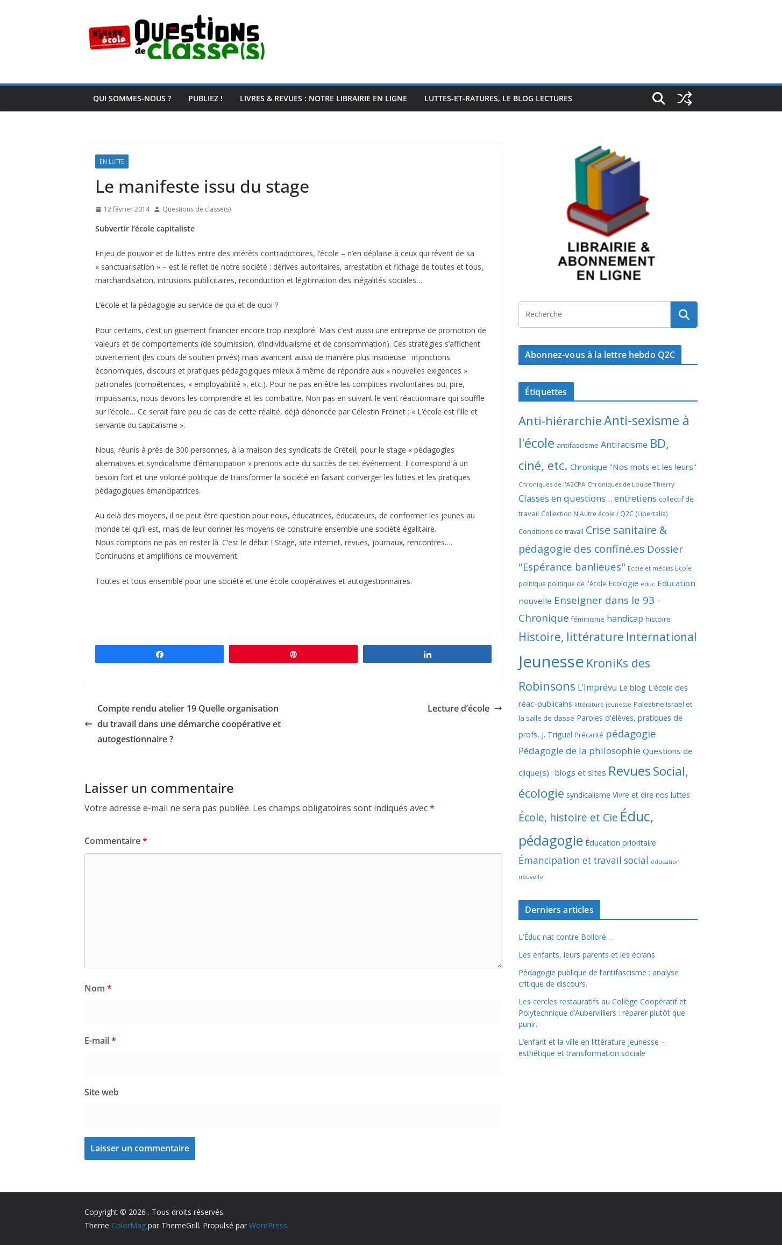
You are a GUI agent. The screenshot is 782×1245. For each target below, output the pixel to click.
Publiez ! (205, 98)
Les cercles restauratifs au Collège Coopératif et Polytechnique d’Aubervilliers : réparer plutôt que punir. (602, 1012)
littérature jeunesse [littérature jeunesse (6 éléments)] (602, 704)
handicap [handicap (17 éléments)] (625, 618)
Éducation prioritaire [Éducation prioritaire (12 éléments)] (620, 843)
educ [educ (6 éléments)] (648, 584)
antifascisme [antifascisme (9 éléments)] (578, 445)
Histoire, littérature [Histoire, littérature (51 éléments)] (571, 636)
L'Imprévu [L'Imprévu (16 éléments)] (597, 687)
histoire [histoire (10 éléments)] (658, 619)
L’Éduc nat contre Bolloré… (565, 937)
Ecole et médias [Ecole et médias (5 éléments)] (650, 568)
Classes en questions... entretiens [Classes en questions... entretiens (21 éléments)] (587, 498)
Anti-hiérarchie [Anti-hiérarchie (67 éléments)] (560, 420)
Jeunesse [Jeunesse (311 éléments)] (551, 661)
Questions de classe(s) (196, 209)
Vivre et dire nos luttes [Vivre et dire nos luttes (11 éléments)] (651, 795)
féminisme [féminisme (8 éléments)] (588, 619)
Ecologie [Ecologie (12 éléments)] (623, 583)
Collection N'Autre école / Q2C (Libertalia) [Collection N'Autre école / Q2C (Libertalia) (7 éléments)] (604, 513)
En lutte (111, 161)
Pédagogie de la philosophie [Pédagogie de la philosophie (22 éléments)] (579, 750)
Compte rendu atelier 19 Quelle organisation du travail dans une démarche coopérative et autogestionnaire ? (182, 723)
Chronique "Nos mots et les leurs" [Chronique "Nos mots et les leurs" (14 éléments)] (633, 466)
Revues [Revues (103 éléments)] (629, 770)
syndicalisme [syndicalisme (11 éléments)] (588, 795)
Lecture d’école (465, 708)
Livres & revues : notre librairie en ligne (323, 98)
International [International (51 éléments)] (661, 636)
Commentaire (115, 841)
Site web (101, 1092)
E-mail (100, 1040)
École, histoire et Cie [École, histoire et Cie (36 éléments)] (568, 817)
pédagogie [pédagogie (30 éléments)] (631, 733)
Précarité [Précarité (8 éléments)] (588, 735)
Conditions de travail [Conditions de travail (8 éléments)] (551, 531)
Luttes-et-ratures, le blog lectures (498, 98)
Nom (98, 988)
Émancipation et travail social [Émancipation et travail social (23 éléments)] (583, 860)
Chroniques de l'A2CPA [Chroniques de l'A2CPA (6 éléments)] (551, 484)
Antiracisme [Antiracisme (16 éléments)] (624, 445)
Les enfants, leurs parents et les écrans (586, 954)
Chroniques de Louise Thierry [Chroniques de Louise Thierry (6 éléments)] (630, 484)
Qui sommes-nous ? (132, 98)
